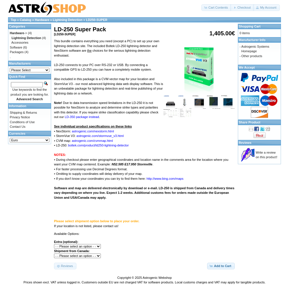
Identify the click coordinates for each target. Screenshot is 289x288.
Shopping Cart (250, 26)
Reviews (245, 142)
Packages (17, 52)
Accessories (19, 42)
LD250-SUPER (96, 20)
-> (18, 33)
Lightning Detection (67, 20)
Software (16, 47)
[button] (216, 7)
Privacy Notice (20, 117)
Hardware (42, 20)
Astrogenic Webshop (157, 277)
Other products (251, 56)
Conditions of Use (22, 122)
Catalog (25, 20)
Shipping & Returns (23, 112)
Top (13, 20)
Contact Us (17, 126)
